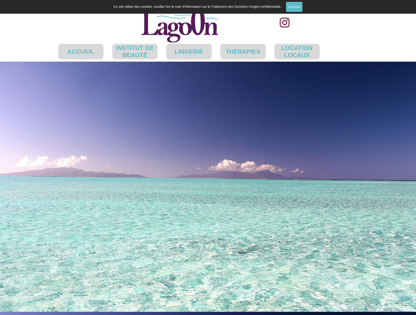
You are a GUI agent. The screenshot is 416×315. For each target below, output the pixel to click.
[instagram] (284, 22)
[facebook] (284, 7)
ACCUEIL (80, 51)
